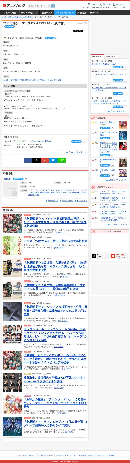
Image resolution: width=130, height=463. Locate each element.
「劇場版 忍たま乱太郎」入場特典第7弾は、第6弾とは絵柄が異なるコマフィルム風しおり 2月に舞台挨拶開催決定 (55, 266)
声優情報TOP (53, 201)
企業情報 (91, 455)
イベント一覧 (82, 201)
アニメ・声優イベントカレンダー (65, 12)
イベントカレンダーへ (77, 152)
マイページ (120, 4)
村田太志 (49, 80)
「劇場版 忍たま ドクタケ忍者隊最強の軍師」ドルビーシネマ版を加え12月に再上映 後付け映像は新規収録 (55, 222)
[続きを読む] (60, 232)
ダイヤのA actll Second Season (57, 190)
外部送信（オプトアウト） (66, 455)
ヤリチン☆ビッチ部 (36, 190)
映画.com (101, 455)
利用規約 (82, 455)
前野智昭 (14, 80)
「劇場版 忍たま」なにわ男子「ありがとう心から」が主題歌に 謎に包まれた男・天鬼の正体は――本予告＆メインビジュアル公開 (55, 359)
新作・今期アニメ (29, 12)
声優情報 (82, 12)
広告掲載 (110, 455)
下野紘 (42, 80)
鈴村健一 (6, 80)
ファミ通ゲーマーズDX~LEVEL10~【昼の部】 (35, 141)
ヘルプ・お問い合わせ (25, 455)
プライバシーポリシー (45, 455)
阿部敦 (21, 80)
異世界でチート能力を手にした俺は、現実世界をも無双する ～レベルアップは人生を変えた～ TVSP (108, 147)
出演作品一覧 (67, 201)
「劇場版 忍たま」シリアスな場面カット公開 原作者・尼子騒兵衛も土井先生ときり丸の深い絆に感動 (55, 310)
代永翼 (35, 80)
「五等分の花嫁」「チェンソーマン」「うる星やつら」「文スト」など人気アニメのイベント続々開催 (55, 403)
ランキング (95, 12)
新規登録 (106, 4)
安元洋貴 (57, 80)
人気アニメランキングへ (117, 180)
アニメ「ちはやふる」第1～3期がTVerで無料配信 (55, 241)
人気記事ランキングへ (118, 224)
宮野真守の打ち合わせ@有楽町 (104, 64)
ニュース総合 (10, 12)
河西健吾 (28, 80)
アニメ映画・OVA (46, 12)
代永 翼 (7, 179)
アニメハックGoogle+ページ (119, 256)
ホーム (4, 17)
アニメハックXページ (100, 256)
